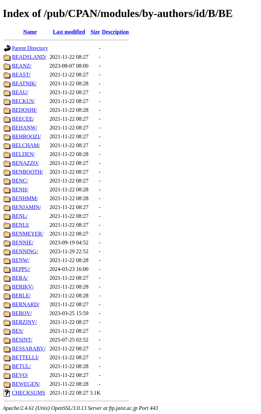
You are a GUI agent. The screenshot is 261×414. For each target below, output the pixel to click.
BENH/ (20, 189)
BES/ (17, 331)
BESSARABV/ (29, 348)
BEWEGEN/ (26, 384)
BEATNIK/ (24, 83)
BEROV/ (22, 313)
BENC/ (20, 181)
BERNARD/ (25, 304)
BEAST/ (21, 74)
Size (95, 32)
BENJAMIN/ (26, 207)
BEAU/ (20, 92)
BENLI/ (21, 225)
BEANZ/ (22, 66)
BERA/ (20, 278)
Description (115, 32)
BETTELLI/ (25, 357)
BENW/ (21, 260)
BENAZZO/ (25, 163)
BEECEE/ (23, 119)
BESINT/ (22, 340)
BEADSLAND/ (29, 57)
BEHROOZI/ (26, 136)
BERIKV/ (23, 287)
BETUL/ (21, 366)
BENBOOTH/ (27, 172)
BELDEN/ (23, 154)
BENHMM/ (25, 198)
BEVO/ (20, 375)
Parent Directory (30, 48)
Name (30, 32)
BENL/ (20, 216)
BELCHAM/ (26, 145)
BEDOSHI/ (24, 110)
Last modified (69, 32)
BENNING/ (25, 251)
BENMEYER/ (27, 234)
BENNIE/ (22, 242)
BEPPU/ (21, 269)
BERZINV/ (24, 322)
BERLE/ (21, 295)
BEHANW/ (24, 128)
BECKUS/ (23, 101)
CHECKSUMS (28, 393)
